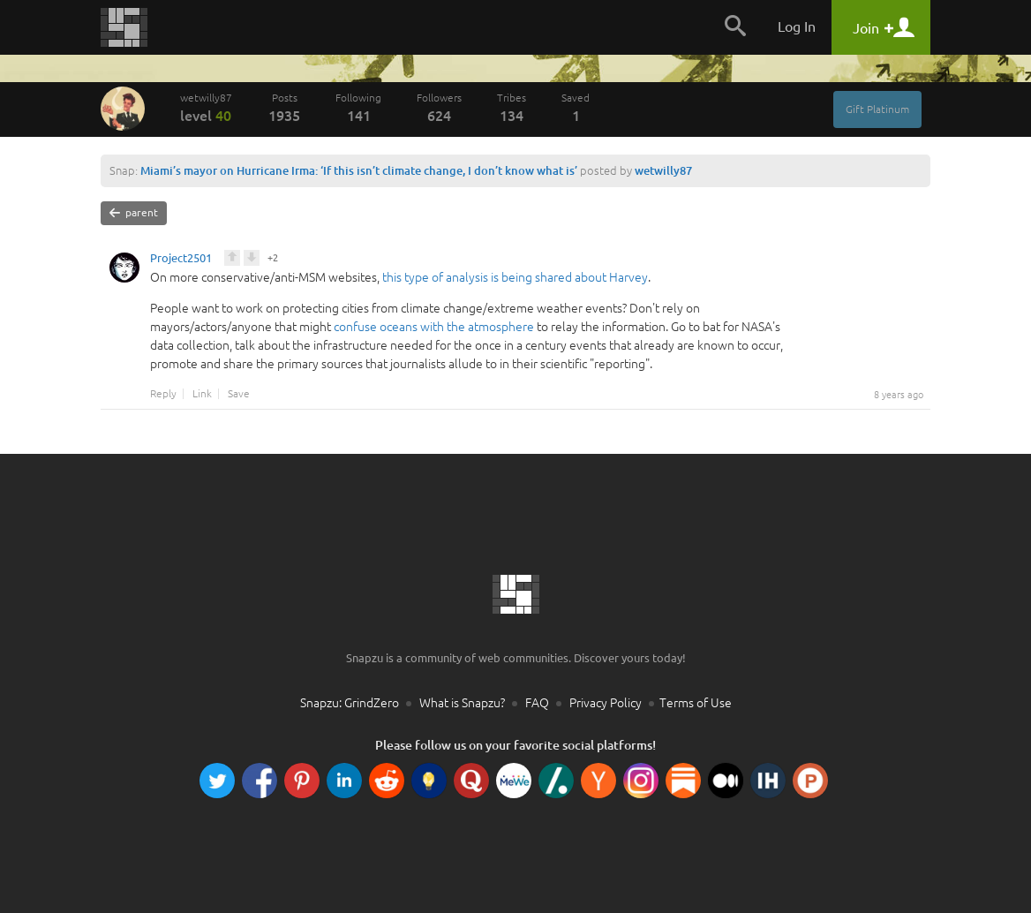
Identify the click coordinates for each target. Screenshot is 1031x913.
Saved (575, 108)
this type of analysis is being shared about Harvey (515, 277)
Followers (439, 108)
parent (133, 213)
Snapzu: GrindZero (349, 703)
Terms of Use (695, 703)
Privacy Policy (605, 703)
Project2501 (181, 260)
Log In (797, 26)
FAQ (537, 703)
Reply (163, 394)
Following (358, 108)
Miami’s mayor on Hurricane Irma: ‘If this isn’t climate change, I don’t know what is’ (358, 170)
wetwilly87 (206, 108)
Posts (284, 108)
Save (239, 394)
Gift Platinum (877, 109)
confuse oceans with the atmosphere (434, 327)
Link (202, 394)
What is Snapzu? (462, 703)
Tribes (511, 108)
